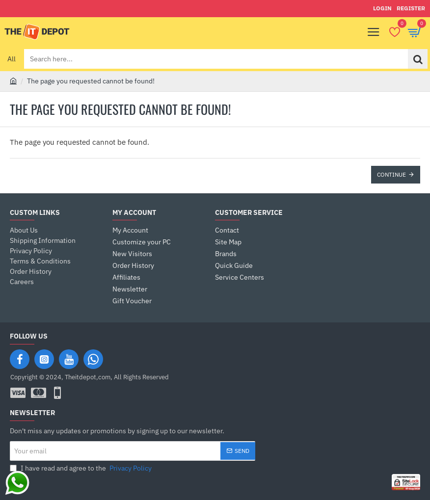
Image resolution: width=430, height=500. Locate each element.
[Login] (382, 8)
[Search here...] (418, 59)
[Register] (411, 8)
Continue (391, 174)
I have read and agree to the (82, 468)
